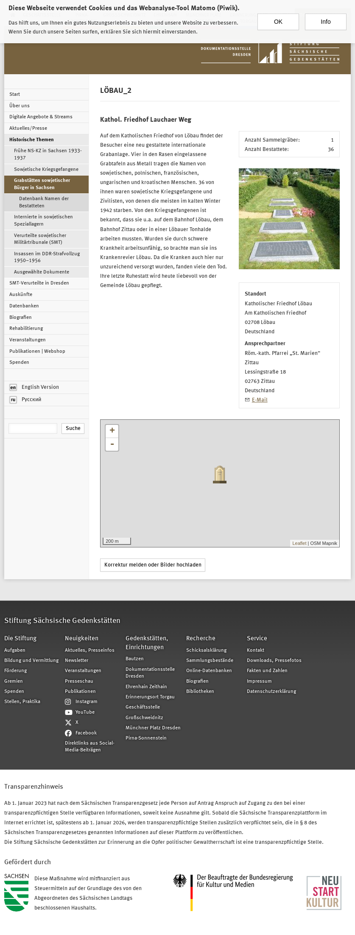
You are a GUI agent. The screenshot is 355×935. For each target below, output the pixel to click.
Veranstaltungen (27, 340)
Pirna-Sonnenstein (146, 738)
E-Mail (260, 400)
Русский (25, 399)
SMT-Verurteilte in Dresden (39, 283)
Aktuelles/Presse (28, 128)
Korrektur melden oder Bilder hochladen (152, 565)
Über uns (19, 106)
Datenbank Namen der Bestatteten (44, 202)
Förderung (15, 670)
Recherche (200, 639)
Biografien (20, 317)
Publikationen (80, 691)
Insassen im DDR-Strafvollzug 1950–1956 (47, 257)
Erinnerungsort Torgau (150, 697)
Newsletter (76, 660)
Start (14, 94)
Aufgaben (14, 650)
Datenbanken (24, 306)
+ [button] (112, 431)
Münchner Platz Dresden (153, 728)
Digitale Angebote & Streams (41, 117)
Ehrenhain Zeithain (146, 686)
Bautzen (135, 658)
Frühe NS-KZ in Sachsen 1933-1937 (48, 154)
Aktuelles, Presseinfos (90, 650)
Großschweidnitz (144, 717)
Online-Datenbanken (209, 670)
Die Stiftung (20, 639)
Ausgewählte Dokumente (41, 272)
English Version (34, 387)
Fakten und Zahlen (267, 670)
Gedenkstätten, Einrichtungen (147, 643)
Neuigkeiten (81, 639)
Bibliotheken (200, 691)
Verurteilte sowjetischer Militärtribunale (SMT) (40, 239)
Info (325, 18)
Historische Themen (31, 139)
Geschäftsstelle (143, 707)
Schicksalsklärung (206, 650)
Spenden (19, 362)
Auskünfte (20, 294)
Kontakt (255, 650)
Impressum (259, 681)
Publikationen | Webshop (37, 351)
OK (278, 18)
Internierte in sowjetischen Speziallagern (43, 220)
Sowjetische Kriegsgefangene (46, 169)
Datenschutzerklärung (271, 691)
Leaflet (299, 543)
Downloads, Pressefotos (274, 660)
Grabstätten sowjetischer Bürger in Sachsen (42, 184)
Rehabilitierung (26, 328)
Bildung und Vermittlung (31, 660)
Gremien (13, 681)
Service (257, 639)
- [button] (112, 444)
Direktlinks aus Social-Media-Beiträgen (90, 747)
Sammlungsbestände (209, 660)
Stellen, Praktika (22, 701)
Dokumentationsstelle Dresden (150, 673)
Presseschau (79, 681)
